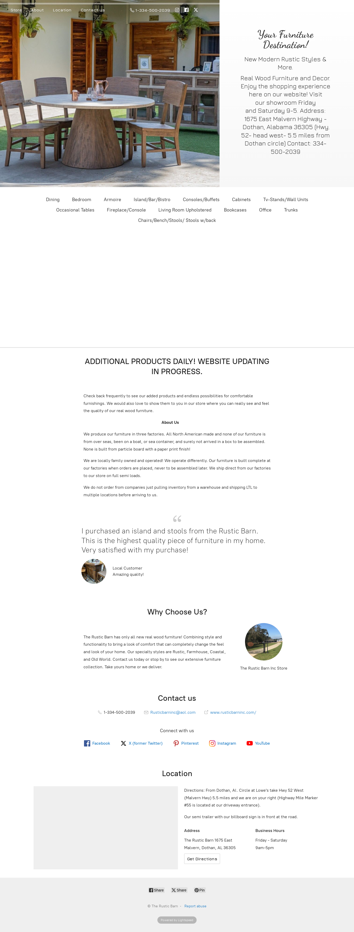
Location (62, 10)
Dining (53, 199)
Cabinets (241, 199)
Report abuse (195, 906)
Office (265, 210)
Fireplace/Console (126, 210)
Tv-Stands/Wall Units (285, 199)
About (37, 10)
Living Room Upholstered (184, 210)
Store (16, 10)
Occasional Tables (75, 210)
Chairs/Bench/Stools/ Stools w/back (177, 220)
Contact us (93, 10)
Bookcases (235, 210)
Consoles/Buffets (201, 199)
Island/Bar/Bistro (152, 199)
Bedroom (81, 199)
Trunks (291, 210)
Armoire (112, 199)
